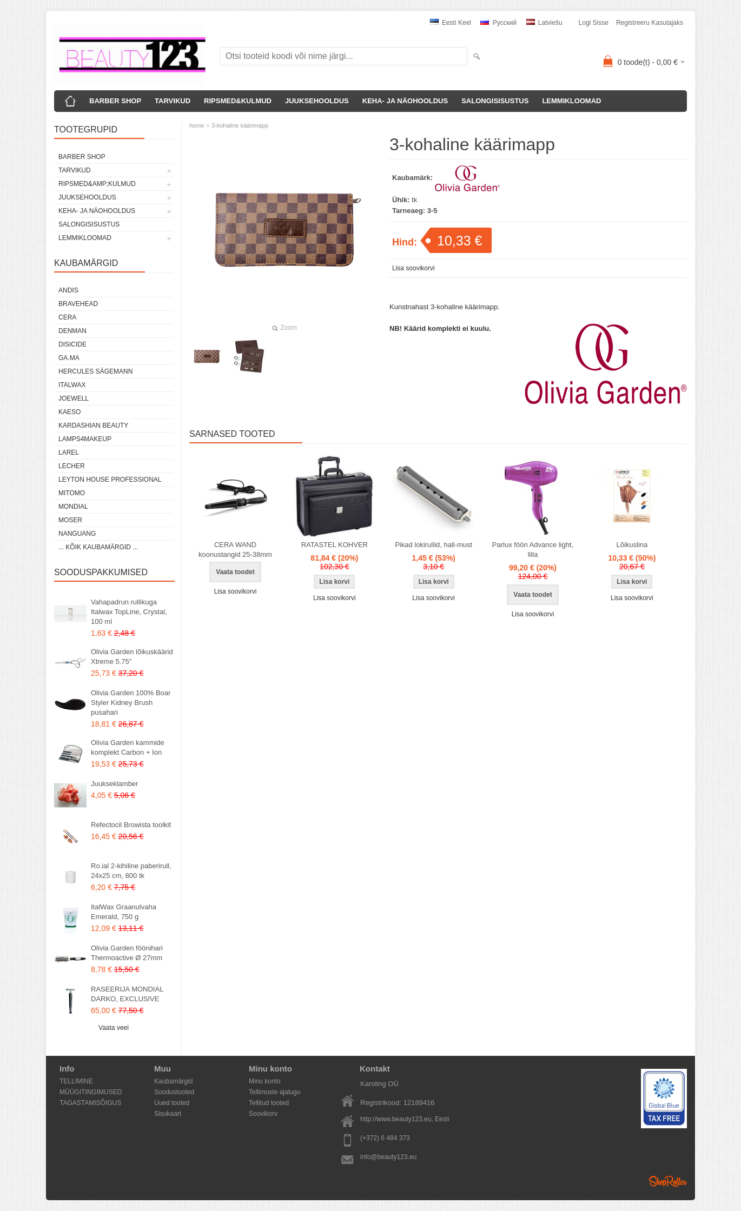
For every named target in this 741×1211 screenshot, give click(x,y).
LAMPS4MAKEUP (84, 439)
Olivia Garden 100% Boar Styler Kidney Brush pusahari (130, 702)
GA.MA (69, 358)
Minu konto (265, 1081)
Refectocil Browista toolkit (131, 825)
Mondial (73, 506)
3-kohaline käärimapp (239, 125)
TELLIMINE (76, 1081)
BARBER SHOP (115, 101)
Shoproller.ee (668, 1181)
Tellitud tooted (269, 1103)
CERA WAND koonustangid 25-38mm (235, 549)
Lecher (71, 466)
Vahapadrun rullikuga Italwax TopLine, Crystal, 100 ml (129, 612)
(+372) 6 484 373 (385, 1138)
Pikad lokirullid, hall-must (433, 545)
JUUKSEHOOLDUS (317, 101)
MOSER (70, 520)
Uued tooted (171, 1103)
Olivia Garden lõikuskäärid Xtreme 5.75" (132, 657)
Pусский (498, 22)
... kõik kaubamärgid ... (98, 547)
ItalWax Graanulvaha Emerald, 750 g (123, 912)
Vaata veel (113, 1028)
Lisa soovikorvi (413, 268)
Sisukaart (167, 1113)
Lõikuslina (631, 545)
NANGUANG (77, 533)
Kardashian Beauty (93, 425)
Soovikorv (263, 1113)
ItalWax (71, 385)
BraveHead (78, 304)
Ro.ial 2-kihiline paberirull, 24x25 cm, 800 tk (131, 871)
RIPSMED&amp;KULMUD (97, 184)
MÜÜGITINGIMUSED (90, 1092)
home (196, 125)
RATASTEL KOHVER (334, 545)
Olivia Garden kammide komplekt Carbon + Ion (127, 747)
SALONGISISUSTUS (494, 101)
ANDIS (68, 290)
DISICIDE (72, 344)
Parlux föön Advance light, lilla (532, 549)
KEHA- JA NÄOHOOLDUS (405, 101)
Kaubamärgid (173, 1081)
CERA (67, 317)
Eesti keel (450, 22)
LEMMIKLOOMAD (571, 101)
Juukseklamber (114, 784)
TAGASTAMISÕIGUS (90, 1103)
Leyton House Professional (110, 479)
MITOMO (71, 493)
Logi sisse (593, 22)
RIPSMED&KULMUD (238, 101)
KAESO (69, 412)
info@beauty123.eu (388, 1157)
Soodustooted (174, 1092)
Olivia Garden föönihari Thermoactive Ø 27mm (127, 953)
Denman (72, 331)
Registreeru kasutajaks (649, 22)
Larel (68, 452)
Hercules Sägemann (95, 371)
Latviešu (544, 22)
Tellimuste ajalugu (274, 1092)
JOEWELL (73, 398)
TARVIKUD (172, 101)
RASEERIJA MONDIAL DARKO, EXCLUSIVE (127, 994)
